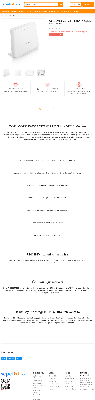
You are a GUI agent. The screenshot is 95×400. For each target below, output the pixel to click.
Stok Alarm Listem (70, 384)
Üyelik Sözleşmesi (38, 383)
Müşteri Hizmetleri (54, 386)
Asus (3, 359)
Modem (11, 359)
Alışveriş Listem (69, 386)
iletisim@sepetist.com (87, 389)
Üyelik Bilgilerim (69, 376)
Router (19, 359)
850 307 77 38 (84, 387)
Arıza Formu (52, 378)
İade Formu (52, 381)
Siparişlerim (68, 381)
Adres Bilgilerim (69, 378)
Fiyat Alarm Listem (70, 389)
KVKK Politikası (37, 380)
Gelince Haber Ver (56, 35)
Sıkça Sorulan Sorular (55, 384)
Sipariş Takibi (52, 376)
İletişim (51, 389)
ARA (60, 4)
